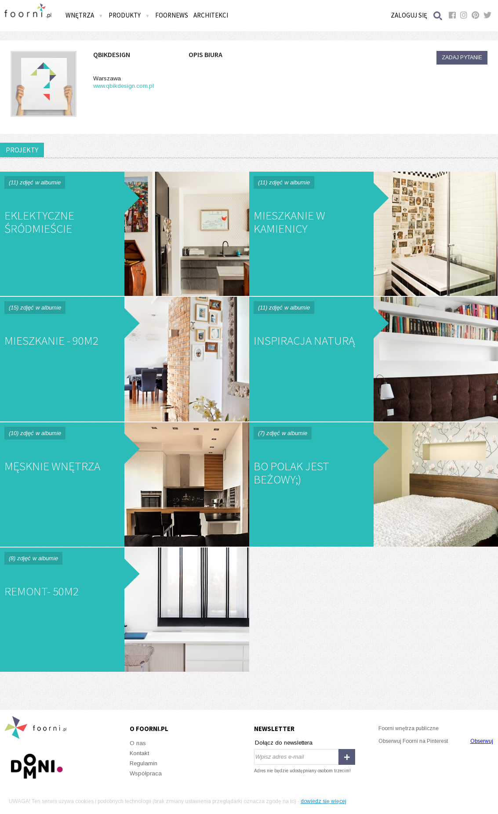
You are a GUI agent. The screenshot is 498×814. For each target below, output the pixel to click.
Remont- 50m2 (124, 609)
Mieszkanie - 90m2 (124, 359)
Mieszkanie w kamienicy (373, 234)
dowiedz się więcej (323, 801)
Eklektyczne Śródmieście (124, 234)
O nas (138, 743)
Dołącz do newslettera (284, 742)
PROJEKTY (22, 149)
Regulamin (143, 763)
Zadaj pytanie (462, 57)
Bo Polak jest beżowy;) (373, 484)
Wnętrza (84, 15)
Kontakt (139, 753)
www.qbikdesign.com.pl (123, 86)
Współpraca (146, 773)
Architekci (210, 15)
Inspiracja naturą (373, 359)
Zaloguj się (409, 15)
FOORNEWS (171, 15)
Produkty (129, 15)
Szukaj (438, 15)
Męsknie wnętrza (124, 484)
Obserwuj (481, 741)
